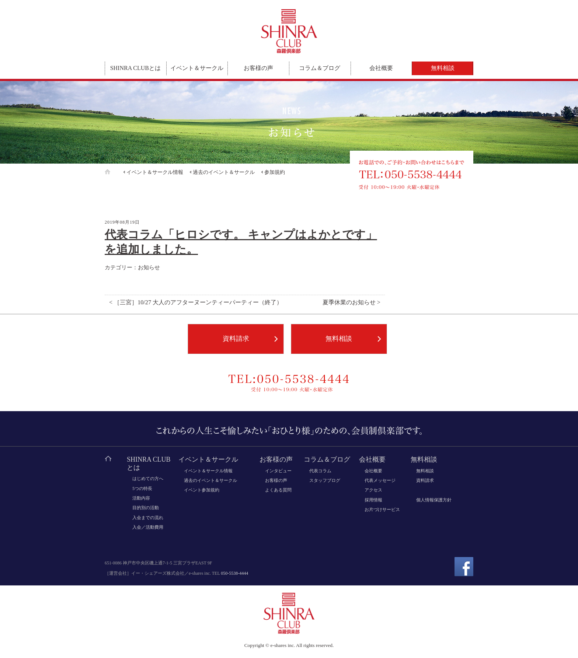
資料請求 (236, 338)
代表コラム (320, 470)
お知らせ (149, 267)
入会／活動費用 (147, 527)
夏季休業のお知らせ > (351, 302)
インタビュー (278, 470)
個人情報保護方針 (434, 500)
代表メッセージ (380, 480)
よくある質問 (278, 490)
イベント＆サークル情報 (154, 172)
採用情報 (373, 500)
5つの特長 (142, 488)
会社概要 (381, 68)
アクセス (373, 490)
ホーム (113, 172)
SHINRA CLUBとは (135, 68)
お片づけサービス (382, 509)
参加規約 (274, 172)
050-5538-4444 (234, 573)
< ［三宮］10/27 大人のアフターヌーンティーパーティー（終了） (195, 302)
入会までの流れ (147, 517)
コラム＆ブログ (319, 68)
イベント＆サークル (196, 68)
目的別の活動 (145, 507)
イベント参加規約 (201, 490)
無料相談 (443, 68)
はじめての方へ (147, 478)
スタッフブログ (324, 480)
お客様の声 (258, 68)
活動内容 (141, 498)
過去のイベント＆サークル (224, 172)
